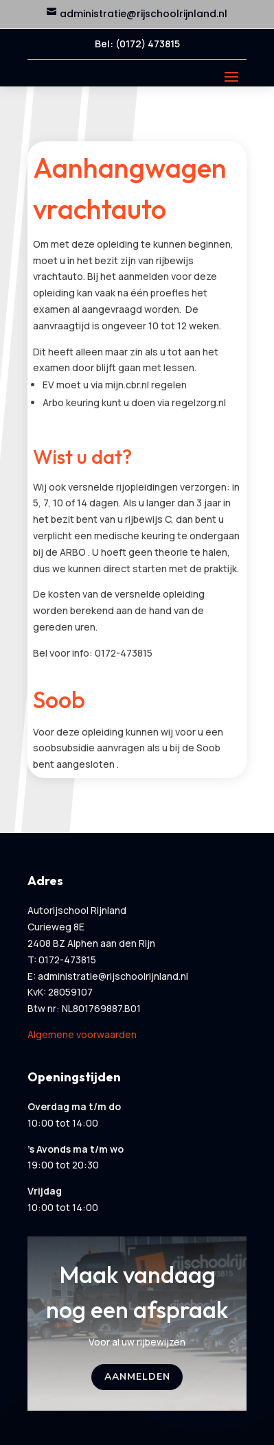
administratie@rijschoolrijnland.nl (143, 14)
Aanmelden (137, 1376)
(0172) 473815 (147, 43)
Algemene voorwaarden (82, 1034)
